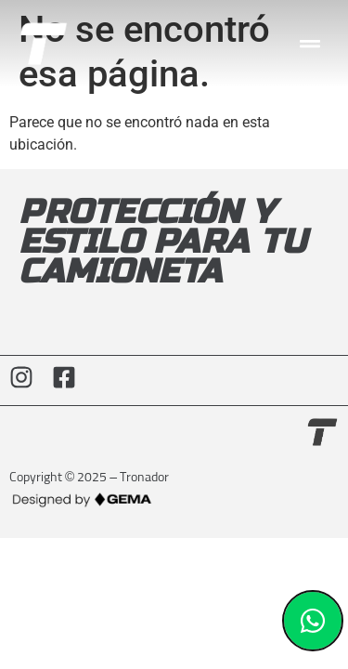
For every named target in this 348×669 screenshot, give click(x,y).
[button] (310, 44)
